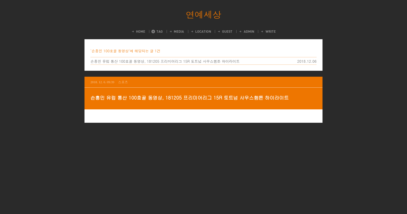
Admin (246, 31)
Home (138, 31)
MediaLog (176, 31)
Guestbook (224, 31)
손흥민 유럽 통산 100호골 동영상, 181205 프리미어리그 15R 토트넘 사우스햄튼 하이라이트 (165, 61)
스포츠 (123, 82)
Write (268, 31)
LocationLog (200, 31)
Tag (157, 31)
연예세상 (203, 14)
